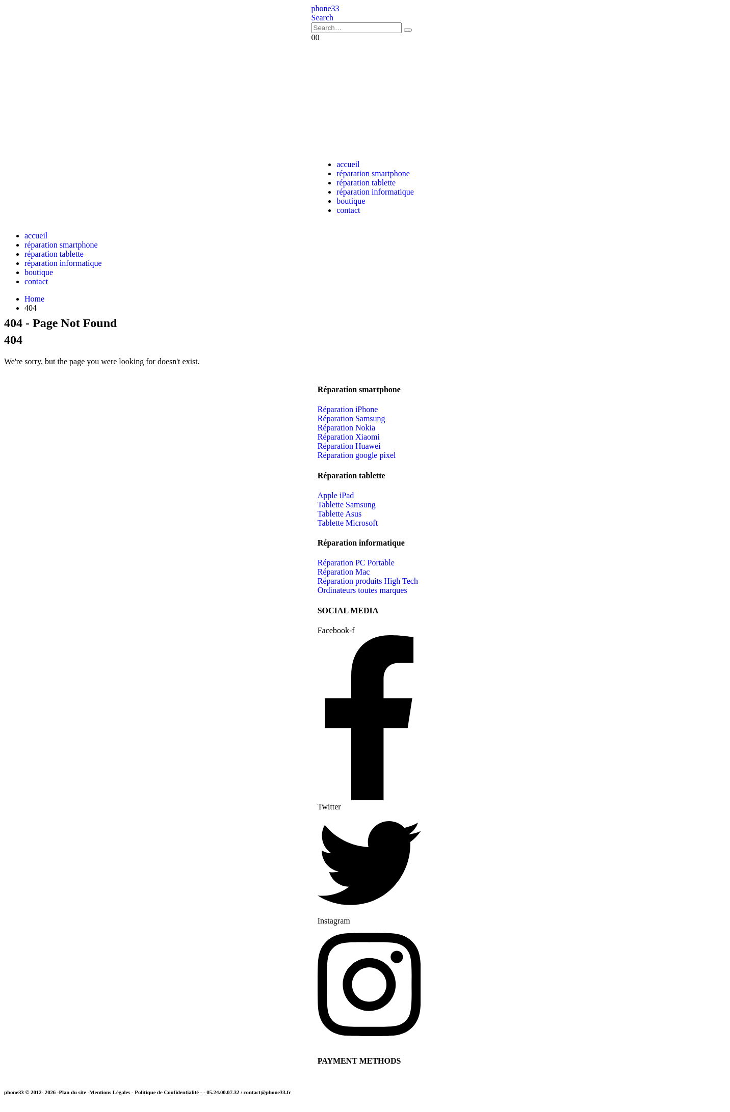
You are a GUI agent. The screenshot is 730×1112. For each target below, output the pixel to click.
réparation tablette (366, 182)
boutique (350, 201)
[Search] (408, 30)
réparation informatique (375, 191)
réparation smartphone (373, 173)
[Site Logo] (325, 8)
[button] (322, 17)
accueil (347, 164)
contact (348, 210)
